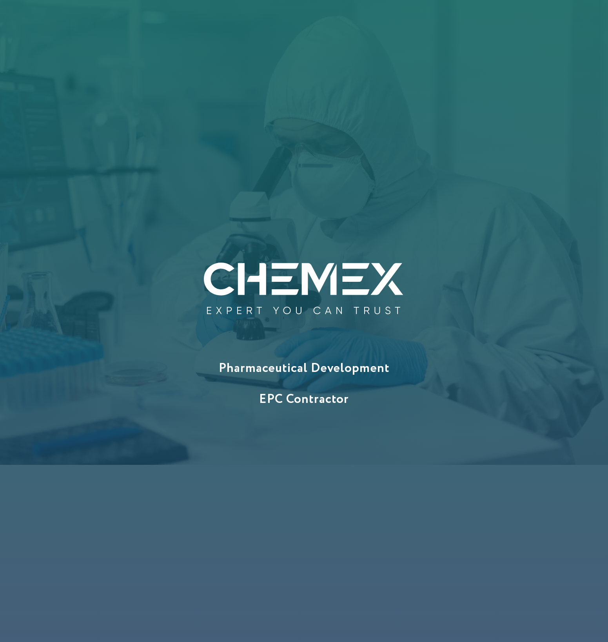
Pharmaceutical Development (304, 368)
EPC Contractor (304, 399)
